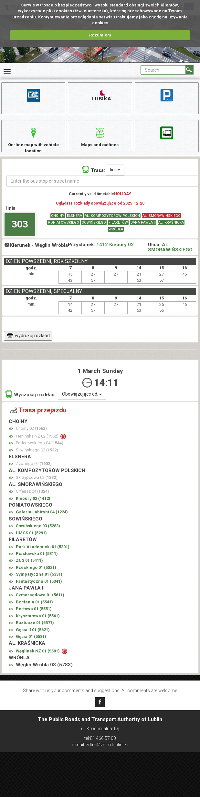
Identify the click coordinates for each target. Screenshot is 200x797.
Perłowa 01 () (34, 614)
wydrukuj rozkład (28, 340)
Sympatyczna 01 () (39, 579)
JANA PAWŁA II (143, 228)
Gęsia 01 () (31, 642)
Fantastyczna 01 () (39, 586)
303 (20, 229)
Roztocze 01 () (35, 628)
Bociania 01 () (34, 607)
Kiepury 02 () (33, 503)
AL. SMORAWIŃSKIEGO (161, 221)
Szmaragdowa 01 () (40, 600)
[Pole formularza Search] (163, 70)
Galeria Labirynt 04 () (42, 517)
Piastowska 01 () (37, 559)
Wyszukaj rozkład (30, 399)
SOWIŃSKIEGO (94, 228)
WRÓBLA (116, 235)
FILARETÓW (118, 228)
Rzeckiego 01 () (36, 572)
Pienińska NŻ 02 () (37, 441)
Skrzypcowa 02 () (37, 482)
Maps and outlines (100, 139)
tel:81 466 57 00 (100, 738)
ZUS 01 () (29, 565)
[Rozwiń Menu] (7, 71)
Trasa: (93, 174)
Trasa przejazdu (38, 415)
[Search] (189, 70)
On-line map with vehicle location (33, 142)
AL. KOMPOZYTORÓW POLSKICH (112, 221)
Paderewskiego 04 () (39, 448)
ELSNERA (74, 221)
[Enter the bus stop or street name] (102, 186)
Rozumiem (100, 35)
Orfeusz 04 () (32, 496)
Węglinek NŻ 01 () (38, 656)
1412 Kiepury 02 (115, 250)
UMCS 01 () (31, 538)
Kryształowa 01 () (38, 621)
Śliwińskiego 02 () (37, 455)
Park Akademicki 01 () (42, 552)
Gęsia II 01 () (33, 634)
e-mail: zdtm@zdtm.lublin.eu (100, 744)
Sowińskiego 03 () (38, 531)
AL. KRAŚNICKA (171, 228)
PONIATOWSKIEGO (63, 228)
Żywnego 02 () (34, 469)
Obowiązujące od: (82, 399)
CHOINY (57, 221)
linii (115, 174)
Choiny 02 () (31, 433)
